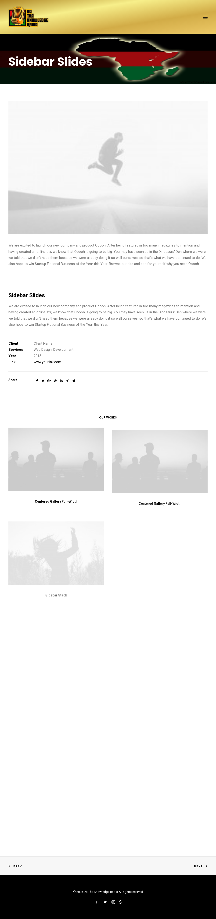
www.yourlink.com (47, 362)
